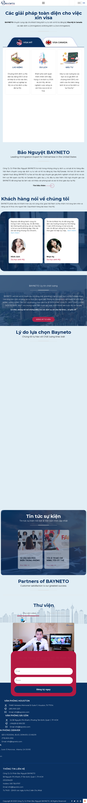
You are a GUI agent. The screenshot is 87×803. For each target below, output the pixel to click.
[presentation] (8, 264)
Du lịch (43, 67)
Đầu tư (69, 67)
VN (84, 3)
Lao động (17, 67)
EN (79, 3)
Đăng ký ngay (43, 689)
